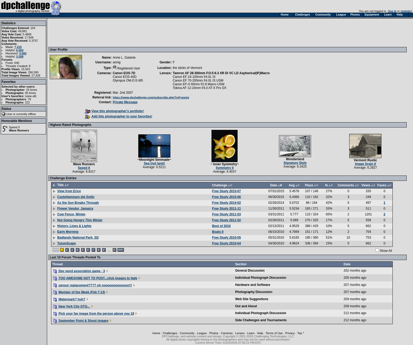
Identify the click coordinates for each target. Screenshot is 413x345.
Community (187, 333)
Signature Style (294, 163)
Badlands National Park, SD (78, 237)
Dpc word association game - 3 (79, 271)
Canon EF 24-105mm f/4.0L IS (194, 77)
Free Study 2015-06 (226, 197)
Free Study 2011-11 (226, 208)
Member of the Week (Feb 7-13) (79, 292)
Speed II (14, 127)
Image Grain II (365, 164)
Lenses (239, 333)
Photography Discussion (253, 292)
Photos (213, 333)
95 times (30, 92)
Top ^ (300, 333)
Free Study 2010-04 (226, 243)
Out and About (246, 306)
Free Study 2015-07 (226, 191)
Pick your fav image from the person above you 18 (93, 313)
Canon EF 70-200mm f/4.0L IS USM (198, 80)
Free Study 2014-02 (226, 203)
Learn (250, 333)
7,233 (18, 47)
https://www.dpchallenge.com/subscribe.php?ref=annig (151, 97)
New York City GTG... (71, 306)
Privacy (290, 333)
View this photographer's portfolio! (114, 111)
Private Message (125, 102)
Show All (386, 251)
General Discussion (250, 270)
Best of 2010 (221, 226)
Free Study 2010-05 (226, 237)
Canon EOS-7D (124, 73)
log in (392, 11)
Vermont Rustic (365, 160)
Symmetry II (225, 168)
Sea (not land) (154, 163)
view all (31, 96)
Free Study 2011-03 (226, 214)
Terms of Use (274, 333)
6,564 (19, 50)
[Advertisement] (146, 32)
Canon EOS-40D (124, 77)
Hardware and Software (252, 285)
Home (156, 333)
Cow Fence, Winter (71, 214)
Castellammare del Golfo (75, 197)
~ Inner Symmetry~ (224, 164)
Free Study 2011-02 (226, 220)
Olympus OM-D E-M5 (128, 80)
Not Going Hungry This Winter (79, 220)
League (202, 333)
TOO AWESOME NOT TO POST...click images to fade (95, 278)
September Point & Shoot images (81, 321)
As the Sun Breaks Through (78, 203)
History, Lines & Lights (74, 226)
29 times (31, 89)
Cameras (227, 333)
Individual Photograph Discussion (260, 278)
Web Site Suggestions (251, 299)
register (406, 11)
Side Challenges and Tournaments (261, 320)
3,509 (19, 56)
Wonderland (295, 159)
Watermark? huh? (69, 299)
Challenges (170, 333)
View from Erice (69, 191)
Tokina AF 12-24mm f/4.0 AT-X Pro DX (200, 88)
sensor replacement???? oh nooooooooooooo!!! (92, 285)
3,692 (23, 53)
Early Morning (67, 232)
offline (32, 114)
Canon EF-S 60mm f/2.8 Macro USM (198, 84)
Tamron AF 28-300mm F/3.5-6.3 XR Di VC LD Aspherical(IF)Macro (221, 73)
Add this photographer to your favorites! (118, 116)
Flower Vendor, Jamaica (75, 208)
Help (260, 333)
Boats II (217, 232)
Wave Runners (19, 130)
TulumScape (66, 243)
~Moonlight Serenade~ (154, 160)
